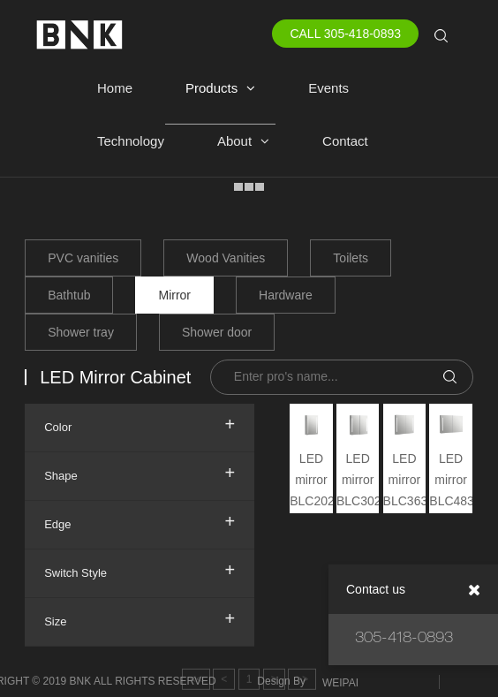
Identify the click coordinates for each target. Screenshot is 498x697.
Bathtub (69, 295)
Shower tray (81, 332)
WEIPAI (340, 683)
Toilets (350, 258)
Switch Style (139, 570)
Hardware (286, 295)
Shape (139, 472)
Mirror (174, 295)
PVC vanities (83, 258)
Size (139, 618)
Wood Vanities (225, 258)
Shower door (217, 332)
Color (139, 424)
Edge (139, 521)
